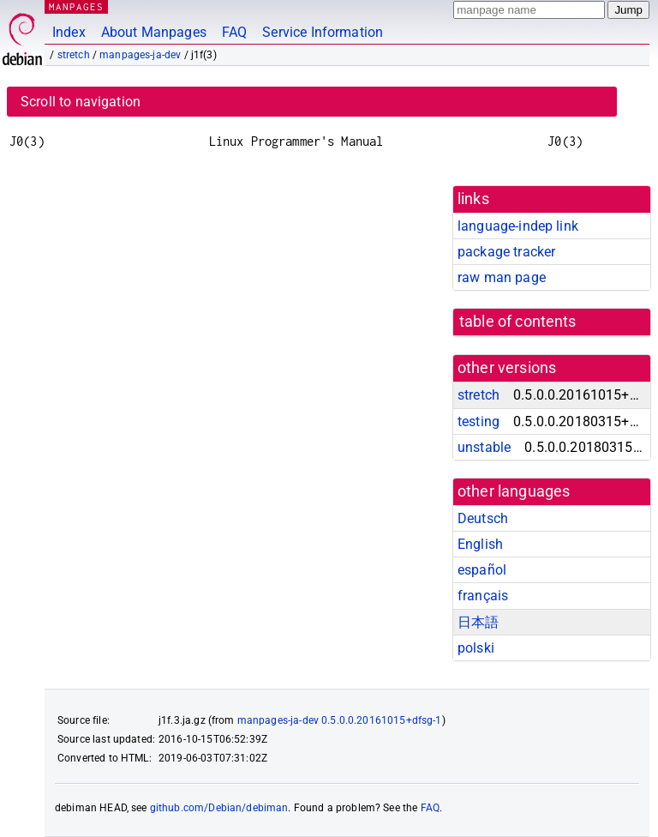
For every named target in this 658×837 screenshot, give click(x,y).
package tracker (506, 252)
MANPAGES (76, 6)
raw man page (502, 277)
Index (69, 32)
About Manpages (153, 32)
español (482, 570)
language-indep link (518, 226)
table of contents (518, 321)
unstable (484, 447)
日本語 (478, 622)
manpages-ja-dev (140, 55)
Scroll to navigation (81, 101)
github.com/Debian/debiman (219, 808)
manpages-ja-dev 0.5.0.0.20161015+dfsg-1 (339, 720)
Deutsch (483, 518)
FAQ (234, 32)
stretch (73, 55)
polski (476, 648)
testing (478, 421)
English (480, 544)
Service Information (322, 32)
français (483, 595)
